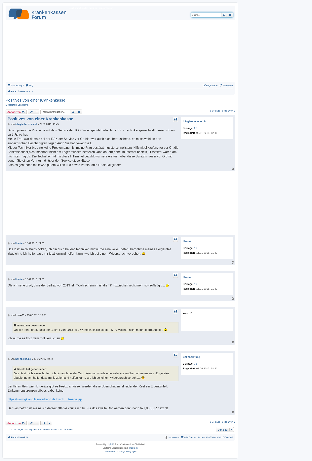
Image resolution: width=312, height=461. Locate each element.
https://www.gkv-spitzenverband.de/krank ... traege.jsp (45, 399)
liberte (187, 241)
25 (195, 128)
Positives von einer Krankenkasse (35, 100)
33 (195, 363)
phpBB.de (133, 448)
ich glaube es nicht (195, 121)
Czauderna (23, 105)
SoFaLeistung (191, 356)
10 (195, 248)
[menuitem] (29, 85)
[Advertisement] (120, 52)
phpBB (110, 444)
